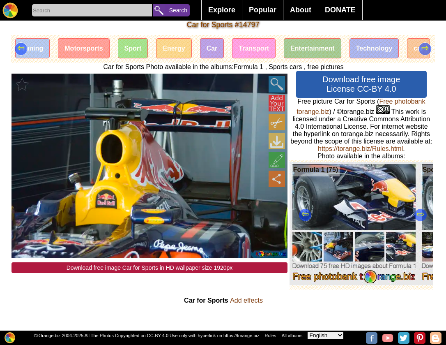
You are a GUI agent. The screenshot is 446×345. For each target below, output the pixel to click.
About (300, 10)
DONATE (340, 10)
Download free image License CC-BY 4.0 (361, 84)
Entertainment (312, 48)
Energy (174, 48)
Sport (133, 48)
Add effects (246, 300)
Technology (374, 48)
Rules (270, 335)
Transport (254, 48)
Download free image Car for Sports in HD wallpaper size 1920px (150, 267)
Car (212, 48)
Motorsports (83, 48)
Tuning (32, 48)
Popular (262, 10)
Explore (221, 10)
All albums (292, 335)
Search (178, 10)
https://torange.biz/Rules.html (360, 148)
